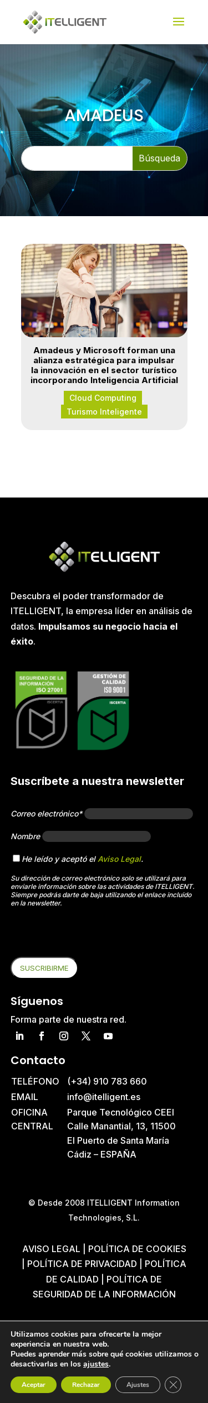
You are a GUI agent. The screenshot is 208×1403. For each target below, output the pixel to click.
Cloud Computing (102, 397)
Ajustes (137, 1384)
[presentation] (95, 935)
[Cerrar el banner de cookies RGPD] (173, 1384)
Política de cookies (137, 1248)
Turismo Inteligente (104, 411)
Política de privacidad (82, 1263)
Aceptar (33, 1384)
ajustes (96, 1364)
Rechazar (86, 1384)
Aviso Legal (119, 858)
